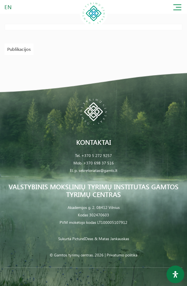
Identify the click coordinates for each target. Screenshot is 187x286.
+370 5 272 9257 (96, 155)
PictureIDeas (82, 238)
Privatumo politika (122, 255)
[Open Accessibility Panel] (175, 274)
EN (8, 7)
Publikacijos (19, 49)
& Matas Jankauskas (111, 238)
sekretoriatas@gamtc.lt (98, 170)
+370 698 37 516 (98, 163)
